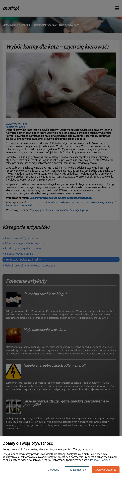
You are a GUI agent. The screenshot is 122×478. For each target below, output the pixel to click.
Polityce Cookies (100, 459)
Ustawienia (53, 469)
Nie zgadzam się (77, 469)
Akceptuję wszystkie (105, 469)
